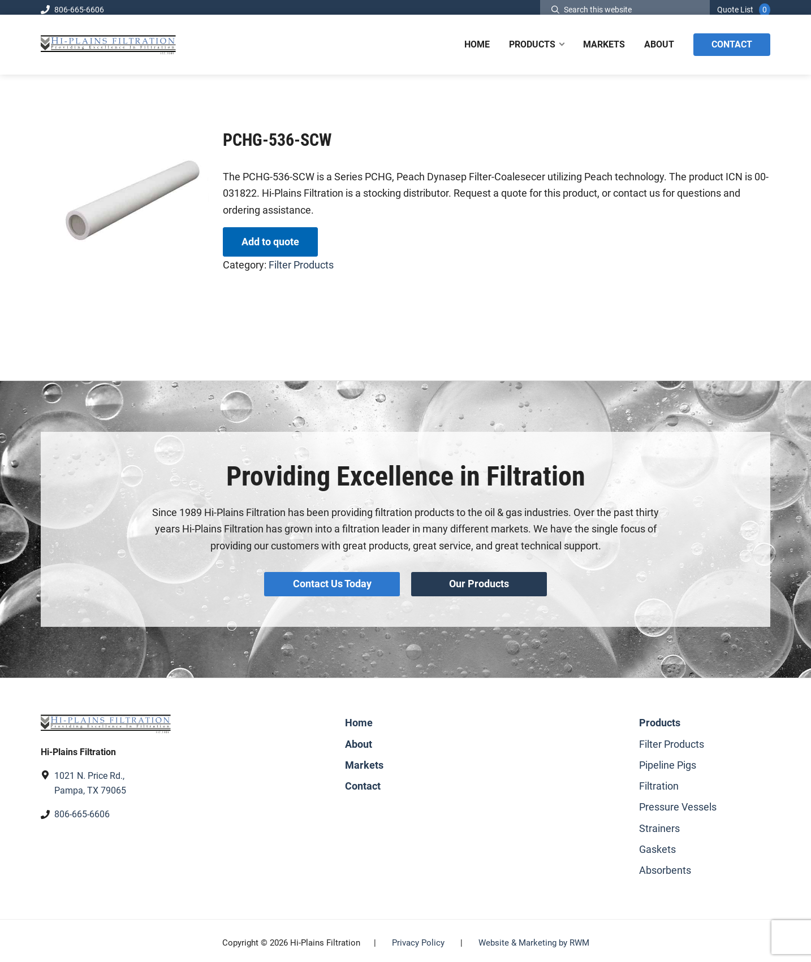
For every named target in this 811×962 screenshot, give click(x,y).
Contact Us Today (331, 582)
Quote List (735, 9)
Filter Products (301, 265)
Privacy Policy (418, 939)
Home (359, 719)
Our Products (480, 582)
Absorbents (665, 866)
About (358, 740)
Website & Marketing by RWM (533, 939)
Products (659, 719)
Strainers (659, 824)
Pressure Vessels (678, 803)
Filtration (659, 781)
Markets (364, 760)
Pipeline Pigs (667, 760)
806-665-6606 (72, 9)
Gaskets (657, 845)
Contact (363, 781)
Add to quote (270, 242)
